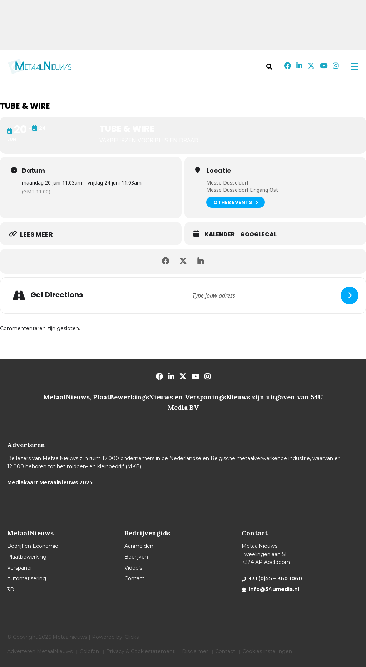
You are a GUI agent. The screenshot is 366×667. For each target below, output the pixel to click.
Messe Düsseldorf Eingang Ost (242, 189)
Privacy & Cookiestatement (140, 651)
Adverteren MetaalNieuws (40, 651)
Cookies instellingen (267, 651)
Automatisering (26, 578)
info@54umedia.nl (274, 589)
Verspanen (20, 568)
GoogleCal (258, 234)
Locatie (218, 170)
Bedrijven (136, 557)
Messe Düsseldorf (227, 182)
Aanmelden (138, 546)
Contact (134, 578)
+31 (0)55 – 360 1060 (275, 578)
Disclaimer (195, 651)
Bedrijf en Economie (32, 546)
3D (10, 589)
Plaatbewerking (26, 557)
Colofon (89, 651)
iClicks (131, 637)
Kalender (219, 234)
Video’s (133, 568)
